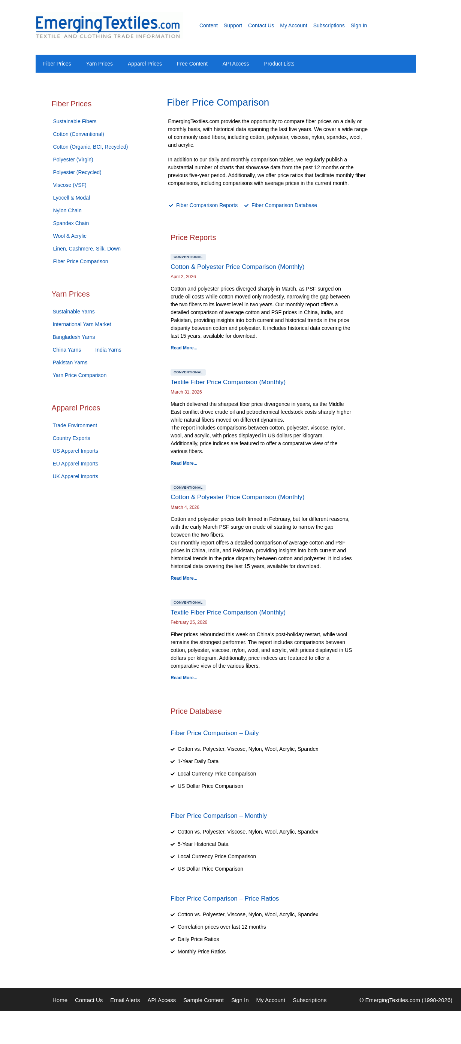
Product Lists (279, 64)
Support (233, 25)
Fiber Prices (57, 64)
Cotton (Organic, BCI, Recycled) (90, 147)
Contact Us (261, 25)
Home (59, 1000)
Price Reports (193, 237)
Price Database (196, 711)
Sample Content (203, 1000)
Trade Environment (75, 425)
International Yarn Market (82, 324)
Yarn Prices (99, 64)
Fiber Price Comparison (80, 261)
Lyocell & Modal (71, 198)
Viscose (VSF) (70, 185)
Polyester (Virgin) (73, 160)
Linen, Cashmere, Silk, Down (87, 249)
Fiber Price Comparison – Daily (215, 733)
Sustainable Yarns (74, 312)
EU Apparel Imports (75, 464)
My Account (293, 25)
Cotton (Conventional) (78, 134)
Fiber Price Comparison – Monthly (219, 815)
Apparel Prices (145, 64)
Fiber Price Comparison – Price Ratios (225, 898)
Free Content (192, 64)
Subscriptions (329, 25)
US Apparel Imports (75, 451)
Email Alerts (125, 1000)
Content (208, 25)
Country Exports (71, 438)
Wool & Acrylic (70, 236)
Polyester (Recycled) (77, 172)
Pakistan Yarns (70, 362)
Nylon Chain (67, 210)
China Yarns (67, 350)
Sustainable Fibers (75, 121)
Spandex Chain (71, 223)
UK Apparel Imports (75, 476)
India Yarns (108, 350)
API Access (236, 64)
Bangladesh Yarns (74, 337)
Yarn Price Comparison (80, 375)
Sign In (359, 25)
